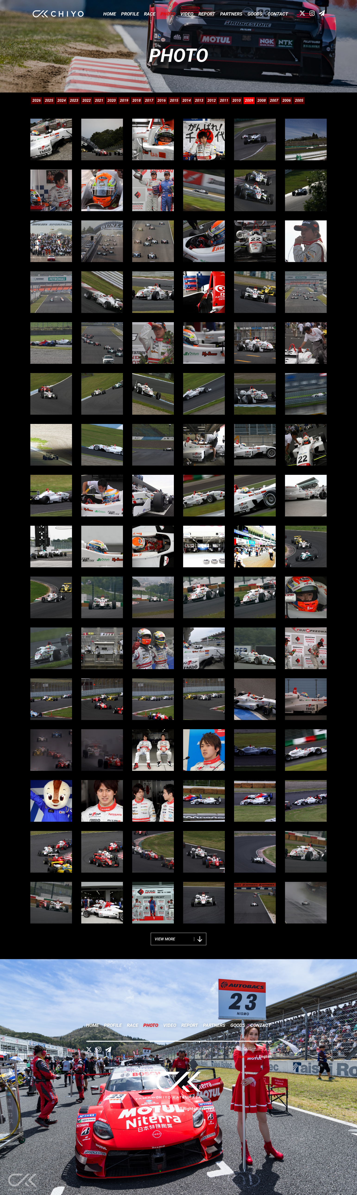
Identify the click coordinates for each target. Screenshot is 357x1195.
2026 (36, 100)
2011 (224, 100)
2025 (49, 100)
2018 (136, 100)
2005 (299, 100)
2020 (111, 100)
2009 (249, 100)
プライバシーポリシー (253, 1048)
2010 (236, 100)
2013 (199, 100)
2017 (149, 100)
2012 (211, 100)
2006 (286, 100)
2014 (186, 100)
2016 (161, 100)
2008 (261, 100)
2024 (61, 100)
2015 (174, 100)
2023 (74, 100)
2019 (124, 100)
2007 (274, 100)
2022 (86, 100)
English (265, 1056)
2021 (99, 100)
